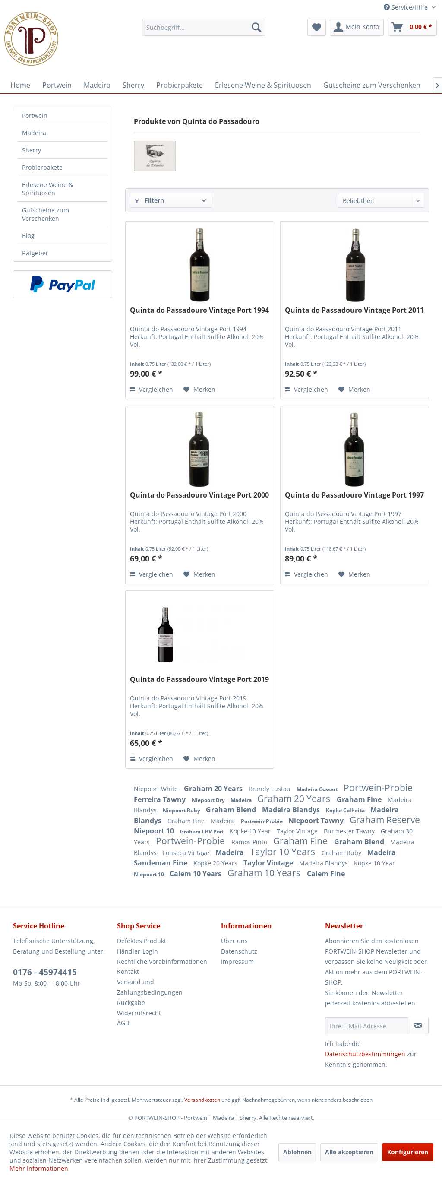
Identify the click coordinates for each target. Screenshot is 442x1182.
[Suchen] (256, 27)
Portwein (34, 115)
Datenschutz (239, 951)
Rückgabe (131, 1002)
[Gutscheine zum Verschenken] (371, 85)
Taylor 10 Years (283, 852)
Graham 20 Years (214, 788)
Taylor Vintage (298, 831)
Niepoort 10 (155, 831)
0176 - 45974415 (45, 972)
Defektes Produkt (141, 941)
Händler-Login (137, 951)
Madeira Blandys (292, 809)
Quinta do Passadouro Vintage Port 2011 (354, 310)
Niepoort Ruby (182, 810)
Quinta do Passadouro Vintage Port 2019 (199, 679)
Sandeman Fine (161, 863)
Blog (28, 235)
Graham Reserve (385, 820)
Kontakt (128, 971)
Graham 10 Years (265, 873)
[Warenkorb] (412, 27)
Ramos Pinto (250, 842)
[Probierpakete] (179, 85)
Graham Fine (360, 799)
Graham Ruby (342, 853)
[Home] (20, 85)
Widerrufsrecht (139, 1013)
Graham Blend (232, 809)
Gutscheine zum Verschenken (45, 214)
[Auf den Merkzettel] (199, 389)
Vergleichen (151, 389)
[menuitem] (204, 27)
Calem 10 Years (196, 873)
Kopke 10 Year (251, 831)
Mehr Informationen (38, 1168)
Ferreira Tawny (160, 799)
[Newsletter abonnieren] (418, 1025)
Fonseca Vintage (187, 853)
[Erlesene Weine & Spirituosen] (263, 85)
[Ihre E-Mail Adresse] (366, 1025)
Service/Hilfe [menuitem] (406, 7)
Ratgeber (35, 253)
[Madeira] (97, 85)
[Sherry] (133, 85)
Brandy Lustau (270, 789)
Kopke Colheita (346, 810)
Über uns (234, 941)
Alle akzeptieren (349, 1152)
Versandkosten (202, 1099)
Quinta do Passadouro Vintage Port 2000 (199, 495)
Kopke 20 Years (216, 863)
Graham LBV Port (202, 831)
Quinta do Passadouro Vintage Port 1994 (199, 310)
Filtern (149, 200)
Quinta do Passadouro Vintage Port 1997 (354, 495)
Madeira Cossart (318, 789)
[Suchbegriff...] (204, 27)
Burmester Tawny (350, 831)
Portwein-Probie (378, 788)
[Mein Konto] (357, 27)
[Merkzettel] (316, 27)
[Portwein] (57, 85)
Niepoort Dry (209, 800)
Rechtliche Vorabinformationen (162, 961)
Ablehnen (297, 1152)
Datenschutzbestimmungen (365, 1054)
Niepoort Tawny (316, 820)
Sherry (31, 150)
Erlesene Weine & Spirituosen (47, 189)
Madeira (34, 133)
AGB (123, 1023)
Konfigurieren (407, 1152)
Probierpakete (42, 167)
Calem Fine (326, 873)
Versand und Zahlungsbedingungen (150, 987)
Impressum (237, 961)
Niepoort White (157, 789)
